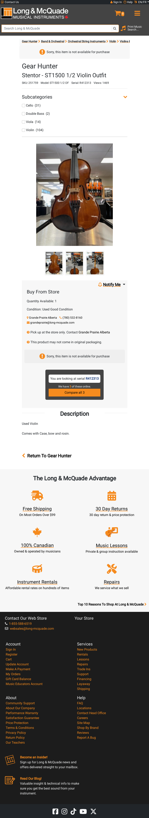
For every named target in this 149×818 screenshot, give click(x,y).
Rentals (82, 654)
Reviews (83, 733)
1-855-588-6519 (18, 624)
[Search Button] (115, 28)
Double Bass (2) (36, 114)
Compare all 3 (75, 392)
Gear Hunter (29, 41)
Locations (84, 708)
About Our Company (20, 708)
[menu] (136, 11)
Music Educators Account (24, 684)
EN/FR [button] (140, 2)
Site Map (83, 723)
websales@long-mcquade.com (29, 629)
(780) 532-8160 (72, 317)
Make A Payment (18, 669)
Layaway (83, 684)
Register (11, 654)
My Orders (13, 674)
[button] (111, 11)
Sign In (11, 649)
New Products (87, 649)
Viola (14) (31, 122)
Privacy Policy (16, 733)
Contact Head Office (91, 713)
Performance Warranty (22, 713)
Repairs (82, 664)
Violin (112, 41)
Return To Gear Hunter (48, 456)
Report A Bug (86, 738)
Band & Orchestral (52, 41)
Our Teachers (15, 742)
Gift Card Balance (18, 679)
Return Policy (15, 738)
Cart (9, 659)
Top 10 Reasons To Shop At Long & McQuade (112, 604)
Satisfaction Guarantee (22, 718)
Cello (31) (31, 105)
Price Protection (17, 723)
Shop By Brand (88, 728)
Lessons (83, 659)
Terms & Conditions (20, 728)
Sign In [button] (116, 2)
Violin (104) (33, 130)
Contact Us (10, 2)
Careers (82, 718)
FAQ (80, 703)
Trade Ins (83, 669)
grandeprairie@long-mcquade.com (52, 322)
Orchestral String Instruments (86, 41)
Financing (84, 679)
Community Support (20, 703)
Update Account (17, 664)
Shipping (83, 689)
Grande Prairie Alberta (43, 317)
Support (83, 674)
